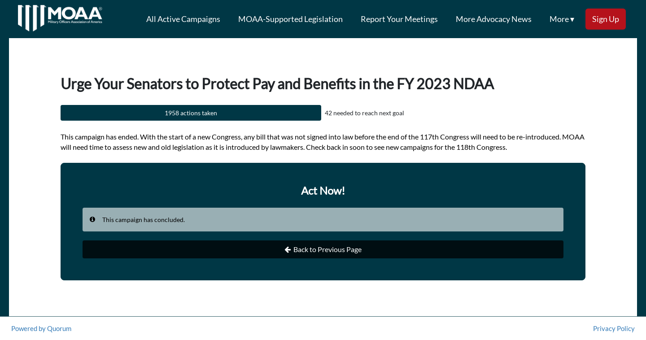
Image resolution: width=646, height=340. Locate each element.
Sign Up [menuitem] (605, 19)
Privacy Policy (614, 328)
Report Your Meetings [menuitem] (399, 19)
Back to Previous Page (323, 249)
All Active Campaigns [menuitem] (183, 19)
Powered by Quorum (41, 328)
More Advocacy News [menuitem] (494, 19)
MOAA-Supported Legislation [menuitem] (290, 19)
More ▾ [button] (562, 19)
